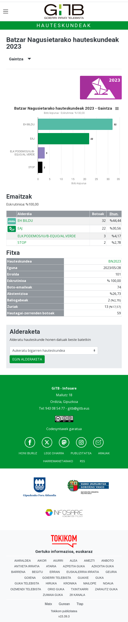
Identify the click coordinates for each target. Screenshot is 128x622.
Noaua (108, 583)
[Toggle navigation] (5, 11)
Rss (82, 461)
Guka (99, 577)
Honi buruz (28, 453)
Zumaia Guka (53, 595)
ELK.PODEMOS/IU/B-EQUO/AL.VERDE (47, 236)
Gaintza (20, 59)
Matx (48, 604)
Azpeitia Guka (74, 566)
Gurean (64, 604)
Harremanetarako (58, 461)
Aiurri (58, 560)
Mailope (89, 583)
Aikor (42, 560)
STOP (22, 242)
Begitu (37, 572)
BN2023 (114, 261)
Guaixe (83, 577)
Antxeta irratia (26, 566)
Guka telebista (27, 583)
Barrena (18, 572)
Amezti (89, 560)
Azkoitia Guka (102, 566)
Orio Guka (56, 589)
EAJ (20, 228)
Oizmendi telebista (25, 589)
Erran (54, 572)
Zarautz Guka (106, 589)
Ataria (51, 566)
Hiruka (51, 583)
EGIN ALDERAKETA (27, 359)
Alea (73, 560)
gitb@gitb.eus (78, 408)
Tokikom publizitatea (64, 611)
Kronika (70, 583)
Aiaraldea (22, 560)
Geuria (111, 572)
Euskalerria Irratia (82, 572)
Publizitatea (81, 453)
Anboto (107, 560)
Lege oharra (54, 453)
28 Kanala (77, 595)
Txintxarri (79, 589)
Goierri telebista (56, 577)
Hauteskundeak (64, 25)
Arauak (104, 453)
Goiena (29, 577)
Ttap (80, 604)
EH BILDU (25, 220)
